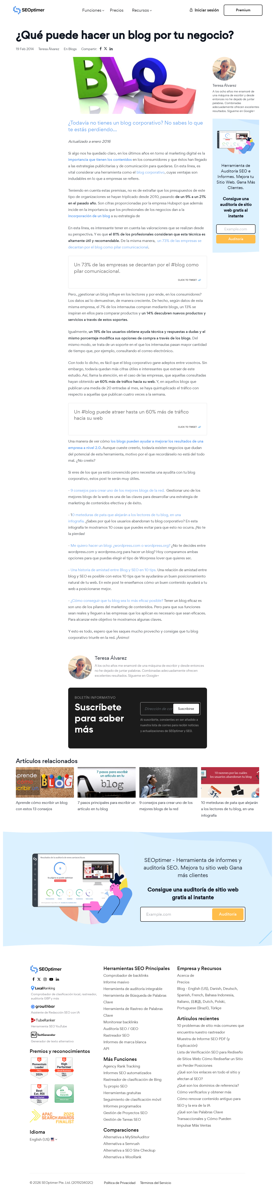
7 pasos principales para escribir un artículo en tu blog (106, 805)
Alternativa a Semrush (121, 1143)
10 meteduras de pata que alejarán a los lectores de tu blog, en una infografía (229, 809)
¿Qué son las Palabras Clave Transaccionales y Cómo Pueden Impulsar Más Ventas (204, 1119)
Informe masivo (116, 982)
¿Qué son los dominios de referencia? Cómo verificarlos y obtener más (208, 1088)
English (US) (198, 988)
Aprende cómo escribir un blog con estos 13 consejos (41, 805)
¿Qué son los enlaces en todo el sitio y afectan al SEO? (208, 1075)
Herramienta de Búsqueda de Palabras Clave (134, 998)
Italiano (183, 1001)
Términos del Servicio (155, 1183)
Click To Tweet (187, 280)
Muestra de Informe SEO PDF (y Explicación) (203, 1042)
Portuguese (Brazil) (193, 1008)
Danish (215, 988)
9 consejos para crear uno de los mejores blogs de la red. (118, 490)
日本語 (196, 1001)
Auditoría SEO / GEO (120, 1028)
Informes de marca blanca (124, 1042)
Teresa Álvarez (48, 49)
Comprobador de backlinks (125, 975)
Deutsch (230, 988)
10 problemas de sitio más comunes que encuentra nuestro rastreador (210, 1029)
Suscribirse (186, 708)
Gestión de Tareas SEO (122, 1119)
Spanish (183, 995)
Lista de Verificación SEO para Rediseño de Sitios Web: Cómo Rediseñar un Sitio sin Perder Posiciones (210, 1059)
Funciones (91, 10)
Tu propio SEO (115, 1086)
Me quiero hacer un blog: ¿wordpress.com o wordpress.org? (120, 545)
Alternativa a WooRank (122, 1157)
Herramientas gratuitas (122, 1092)
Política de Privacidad (119, 1183)
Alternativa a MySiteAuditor (126, 1137)
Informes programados (122, 1106)
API (106, 1048)
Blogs (72, 49)
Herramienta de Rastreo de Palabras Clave (133, 1012)
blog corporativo (151, 172)
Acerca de (185, 975)
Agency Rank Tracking (121, 1066)
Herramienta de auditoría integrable (132, 988)
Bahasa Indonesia (219, 995)
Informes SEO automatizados (127, 1072)
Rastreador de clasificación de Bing (132, 1079)
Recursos (140, 10)
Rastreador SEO (116, 1035)
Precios (116, 10)
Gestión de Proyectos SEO (125, 1112)
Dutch (208, 1001)
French (197, 995)
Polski (219, 1001)
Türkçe (215, 1008)
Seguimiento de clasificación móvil (132, 1099)
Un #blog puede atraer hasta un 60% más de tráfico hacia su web (131, 415)
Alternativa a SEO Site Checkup (129, 1150)
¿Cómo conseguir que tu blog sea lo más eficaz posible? (117, 600)
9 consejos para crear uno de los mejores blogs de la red (166, 805)
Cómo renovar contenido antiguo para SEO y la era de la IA (209, 1102)
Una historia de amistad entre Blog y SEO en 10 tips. (113, 569)
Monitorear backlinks (120, 1022)
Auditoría (235, 239)
